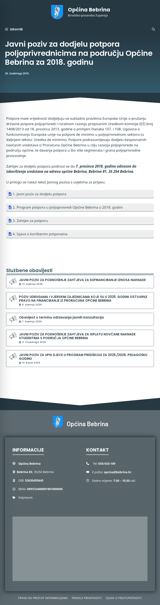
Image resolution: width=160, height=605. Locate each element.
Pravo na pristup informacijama (43, 598)
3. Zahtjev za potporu (30, 220)
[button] (153, 29)
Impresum (25, 497)
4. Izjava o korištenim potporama (40, 234)
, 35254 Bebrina (35, 472)
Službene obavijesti (29, 270)
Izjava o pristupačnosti (124, 598)
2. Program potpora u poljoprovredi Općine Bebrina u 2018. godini (68, 207)
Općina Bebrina (89, 9)
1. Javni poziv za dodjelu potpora (39, 194)
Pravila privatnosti (87, 598)
